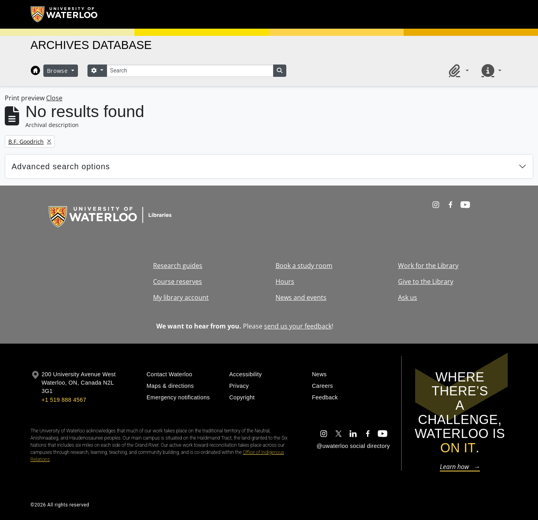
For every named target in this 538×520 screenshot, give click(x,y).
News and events (301, 297)
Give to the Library (425, 281)
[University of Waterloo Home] (64, 14)
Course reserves (177, 281)
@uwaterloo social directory (353, 446)
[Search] (190, 71)
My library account (181, 297)
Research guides (177, 265)
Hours (285, 281)
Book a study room (304, 265)
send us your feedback (298, 326)
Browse (58, 70)
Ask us (407, 297)
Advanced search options (61, 166)
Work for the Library (428, 265)
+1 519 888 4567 (64, 400)
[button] (457, 70)
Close (54, 98)
